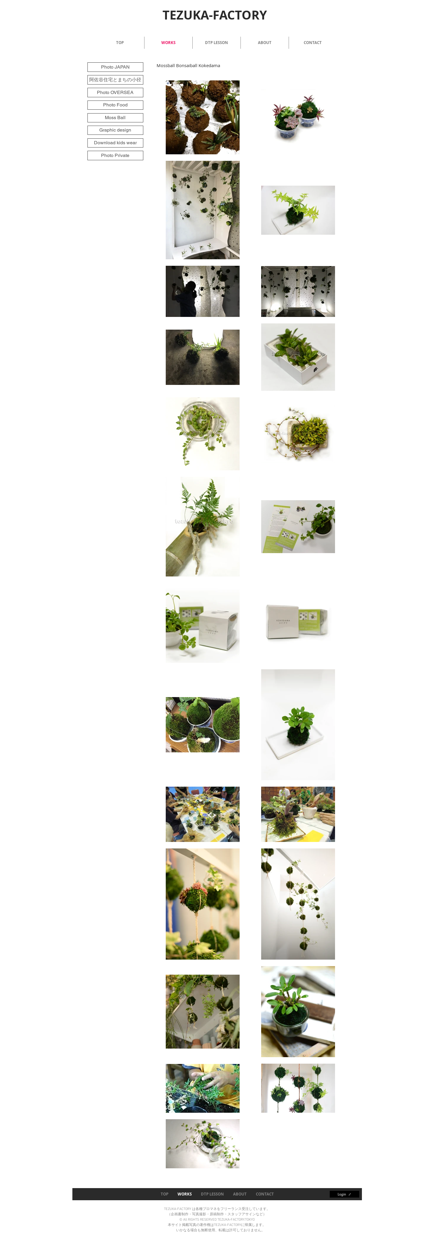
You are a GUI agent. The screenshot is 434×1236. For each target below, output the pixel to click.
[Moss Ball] (115, 117)
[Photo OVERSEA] (115, 92)
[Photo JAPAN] (115, 67)
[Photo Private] (115, 155)
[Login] (344, 1194)
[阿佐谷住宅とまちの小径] (115, 80)
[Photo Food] (115, 105)
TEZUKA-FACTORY (214, 15)
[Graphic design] (115, 130)
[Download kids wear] (115, 143)
